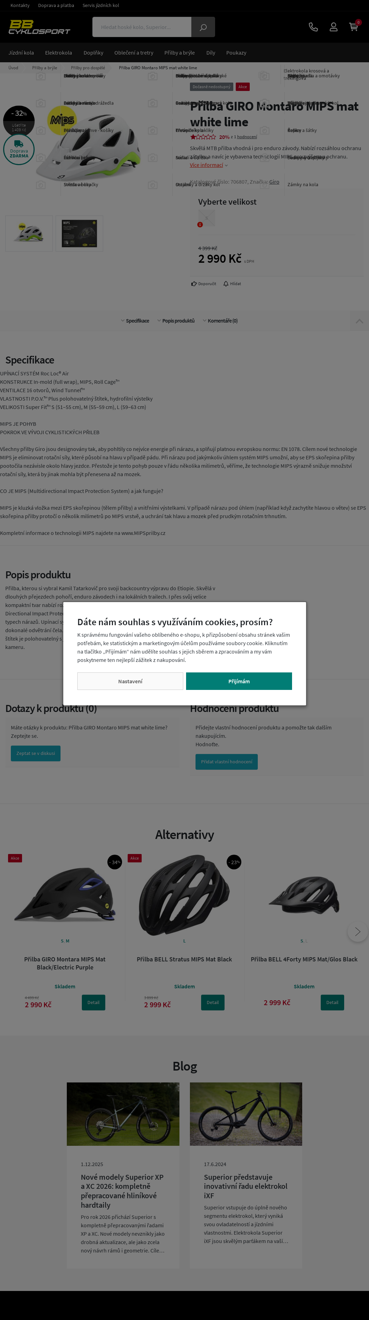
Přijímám (239, 681)
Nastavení (130, 681)
